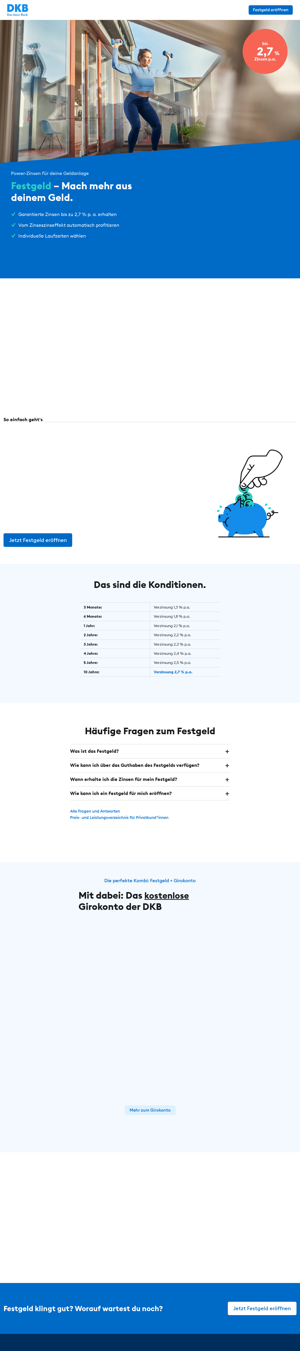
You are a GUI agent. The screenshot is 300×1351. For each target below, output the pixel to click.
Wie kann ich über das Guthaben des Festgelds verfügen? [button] (134, 765)
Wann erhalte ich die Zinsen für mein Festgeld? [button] (123, 779)
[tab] (150, 751)
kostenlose (168, 894)
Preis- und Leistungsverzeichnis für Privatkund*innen (123, 816)
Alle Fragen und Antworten (97, 810)
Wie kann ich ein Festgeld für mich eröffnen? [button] (121, 792)
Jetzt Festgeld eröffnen (38, 540)
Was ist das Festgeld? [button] (94, 751)
